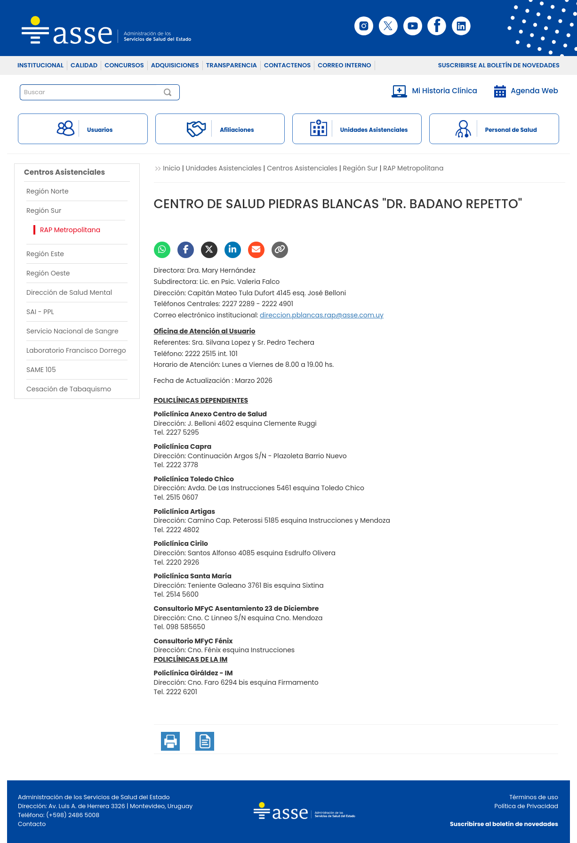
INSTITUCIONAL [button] (40, 65)
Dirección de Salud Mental (69, 292)
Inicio (171, 168)
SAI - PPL (40, 311)
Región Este (45, 254)
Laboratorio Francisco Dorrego (76, 350)
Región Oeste (48, 273)
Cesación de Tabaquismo (68, 389)
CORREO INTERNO (344, 65)
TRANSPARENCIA (231, 65)
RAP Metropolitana (70, 230)
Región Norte (47, 191)
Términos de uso (533, 797)
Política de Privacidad (526, 806)
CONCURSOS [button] (124, 65)
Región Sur (43, 210)
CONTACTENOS (287, 65)
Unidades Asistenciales (224, 168)
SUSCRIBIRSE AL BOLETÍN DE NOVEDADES (499, 65)
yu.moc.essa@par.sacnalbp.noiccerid (322, 315)
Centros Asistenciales (302, 168)
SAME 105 (41, 369)
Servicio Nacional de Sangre (72, 331)
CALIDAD (84, 65)
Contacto (32, 824)
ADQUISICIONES (175, 65)
